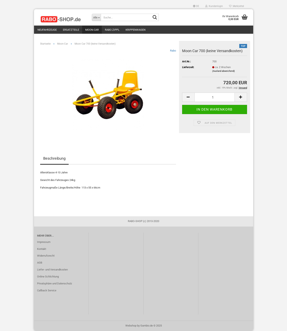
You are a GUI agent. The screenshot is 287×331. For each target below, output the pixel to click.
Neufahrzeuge (47, 29)
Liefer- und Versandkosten (52, 269)
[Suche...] (96, 17)
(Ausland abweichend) (223, 71)
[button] (196, 6)
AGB (39, 262)
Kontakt (41, 248)
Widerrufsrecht (45, 255)
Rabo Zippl (112, 29)
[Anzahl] (214, 97)
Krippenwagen (135, 29)
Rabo (173, 50)
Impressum (43, 241)
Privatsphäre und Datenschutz (54, 283)
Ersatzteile (71, 29)
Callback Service (46, 290)
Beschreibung (54, 158)
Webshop (130, 325)
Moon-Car (92, 29)
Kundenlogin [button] (214, 6)
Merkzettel (236, 6)
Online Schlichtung (48, 276)
